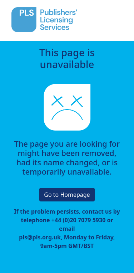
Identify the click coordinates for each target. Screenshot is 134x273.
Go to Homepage (67, 195)
